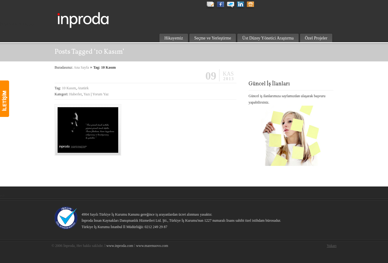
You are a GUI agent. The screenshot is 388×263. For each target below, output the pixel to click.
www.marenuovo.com (152, 246)
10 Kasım (69, 88)
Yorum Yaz (100, 94)
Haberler (75, 94)
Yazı (86, 94)
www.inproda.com (119, 246)
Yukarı (331, 246)
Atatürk (83, 88)
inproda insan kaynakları (97, 17)
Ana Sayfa (81, 67)
